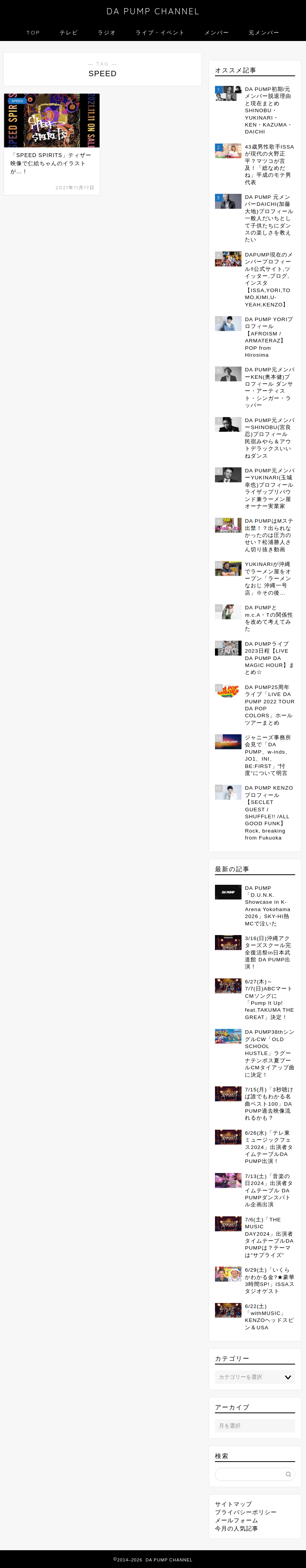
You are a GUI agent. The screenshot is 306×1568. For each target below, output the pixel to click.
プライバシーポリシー (246, 1512)
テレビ (69, 32)
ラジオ (107, 32)
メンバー (217, 32)
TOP (33, 32)
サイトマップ (233, 1504)
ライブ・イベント (160, 32)
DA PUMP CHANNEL (153, 11)
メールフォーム (236, 1520)
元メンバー (264, 32)
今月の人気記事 (236, 1528)
